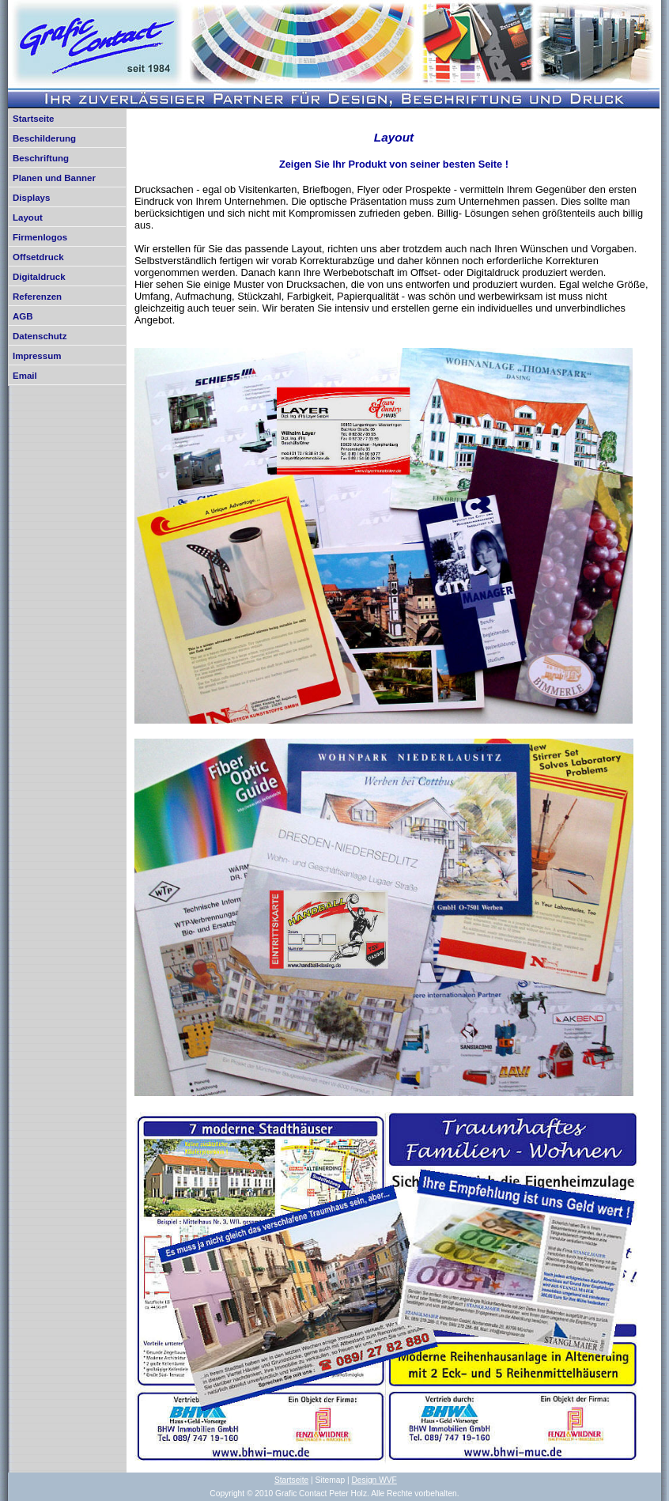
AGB (23, 316)
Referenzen (37, 296)
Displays (31, 197)
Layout (28, 217)
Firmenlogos (40, 237)
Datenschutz (39, 336)
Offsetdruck (38, 257)
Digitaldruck (39, 277)
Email (25, 375)
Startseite (33, 118)
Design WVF (373, 1480)
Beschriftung (41, 158)
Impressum (37, 356)
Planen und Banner (54, 178)
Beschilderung (44, 138)
